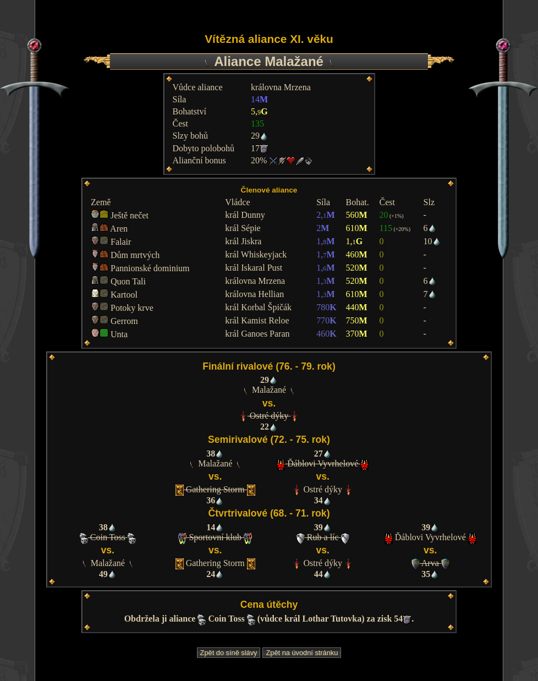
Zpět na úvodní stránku (302, 653)
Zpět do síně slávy (228, 653)
